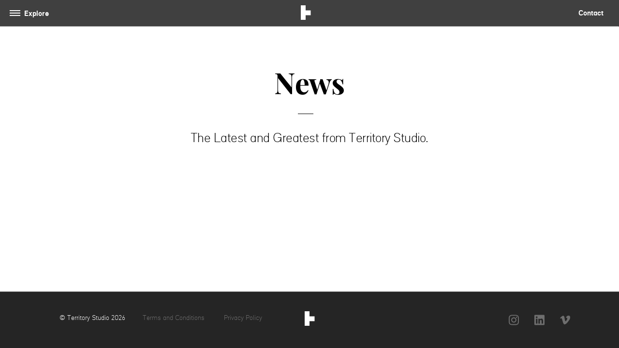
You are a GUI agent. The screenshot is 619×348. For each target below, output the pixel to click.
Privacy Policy (243, 317)
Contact (591, 12)
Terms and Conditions (174, 317)
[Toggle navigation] (31, 13)
